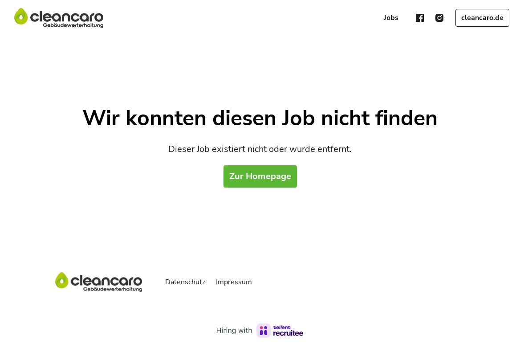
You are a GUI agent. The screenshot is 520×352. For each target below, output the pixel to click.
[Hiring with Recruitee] (260, 330)
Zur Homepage (260, 176)
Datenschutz (185, 282)
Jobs (391, 18)
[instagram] (439, 18)
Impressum (234, 282)
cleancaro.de (482, 18)
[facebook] (420, 18)
